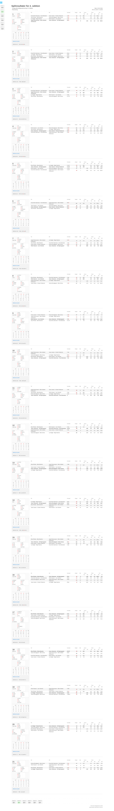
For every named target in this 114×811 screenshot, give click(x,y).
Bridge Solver (16, 41)
